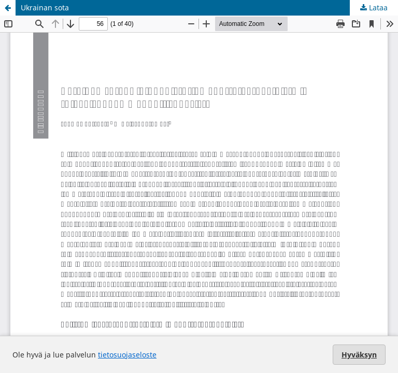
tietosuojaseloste (127, 355)
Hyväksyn (359, 355)
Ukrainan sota (45, 7)
